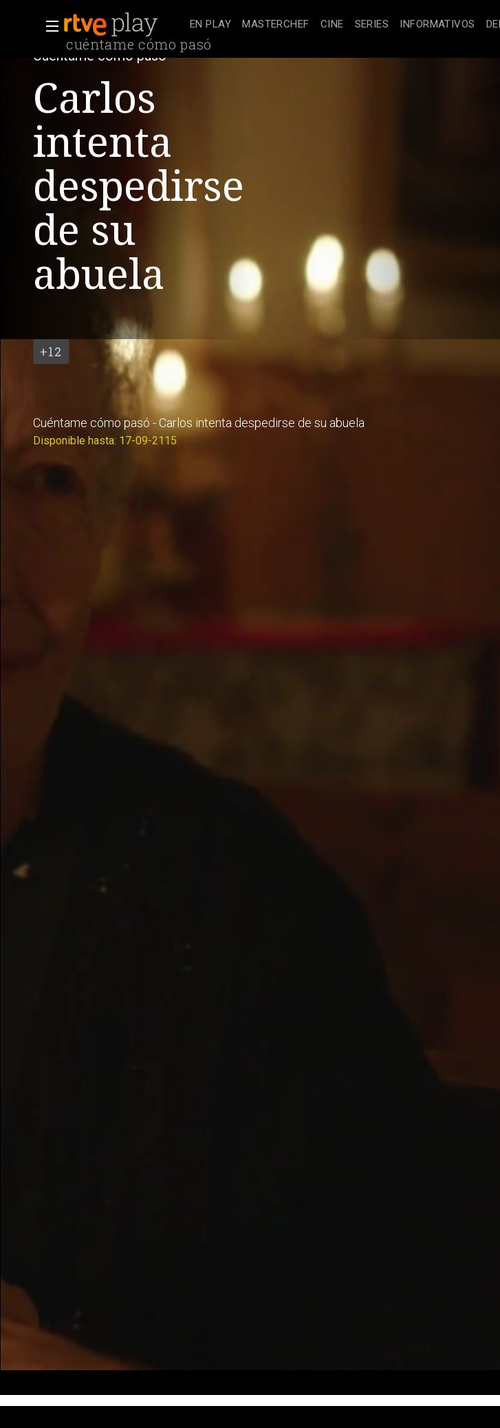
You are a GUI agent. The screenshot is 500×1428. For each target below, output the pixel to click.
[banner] (123, 25)
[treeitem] (210, 25)
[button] (48, 26)
